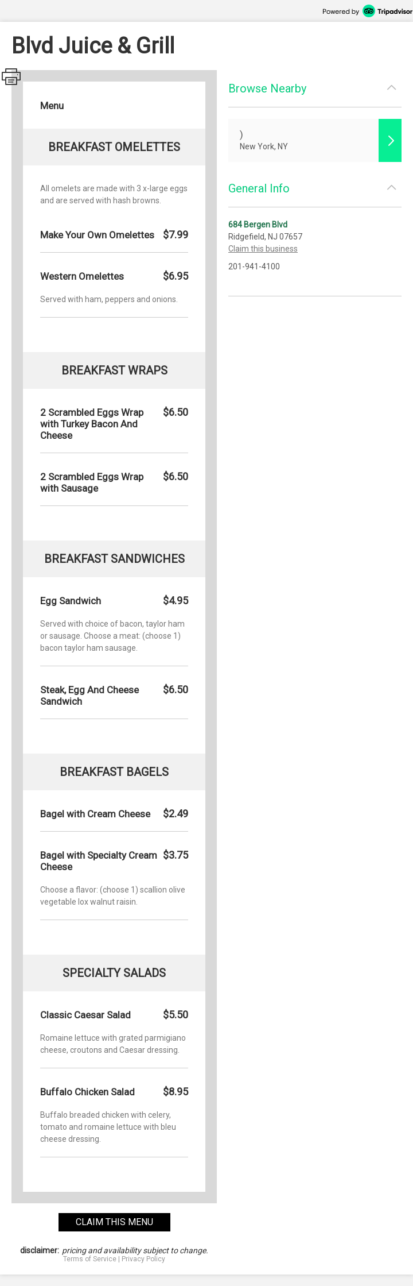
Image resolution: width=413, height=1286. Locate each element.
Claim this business (263, 248)
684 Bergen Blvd (257, 224)
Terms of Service (89, 1259)
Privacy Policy (143, 1259)
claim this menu (114, 1222)
